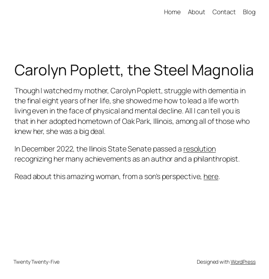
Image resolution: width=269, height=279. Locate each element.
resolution (199, 149)
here (211, 176)
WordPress (243, 261)
